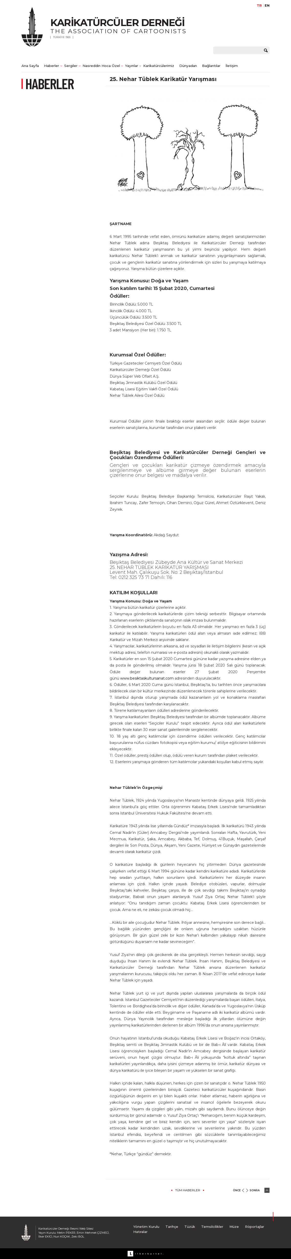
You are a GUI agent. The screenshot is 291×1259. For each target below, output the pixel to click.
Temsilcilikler (212, 1227)
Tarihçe (171, 1227)
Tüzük (189, 1227)
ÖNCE (237, 1190)
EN (267, 5)
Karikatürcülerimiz (158, 66)
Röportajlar (254, 1227)
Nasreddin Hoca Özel (101, 66)
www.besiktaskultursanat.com (147, 678)
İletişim (232, 66)
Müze (234, 1227)
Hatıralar (140, 1232)
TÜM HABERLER (187, 1190)
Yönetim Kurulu (146, 1227)
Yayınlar (131, 66)
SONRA (255, 1190)
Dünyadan (188, 66)
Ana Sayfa (30, 66)
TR (259, 5)
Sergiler (70, 66)
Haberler (51, 66)
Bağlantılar (211, 66)
